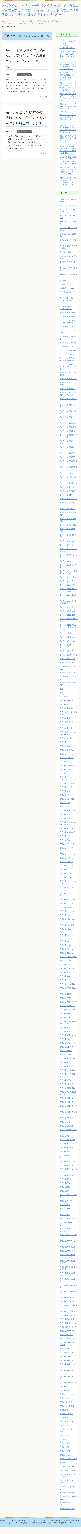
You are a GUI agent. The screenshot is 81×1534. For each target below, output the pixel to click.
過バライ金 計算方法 (67, 515)
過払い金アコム (66, 847)
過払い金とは (65, 922)
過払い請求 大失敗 (67, 725)
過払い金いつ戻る (66, 872)
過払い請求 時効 (66, 735)
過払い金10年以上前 (67, 835)
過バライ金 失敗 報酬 (68, 430)
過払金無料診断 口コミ (68, 1465)
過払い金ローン (66, 987)
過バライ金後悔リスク (68, 644)
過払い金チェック (66, 910)
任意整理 (63, 287)
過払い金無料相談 (66, 1105)
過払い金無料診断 (66, 1109)
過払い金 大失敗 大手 (68, 772)
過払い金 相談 (65, 813)
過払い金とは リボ (67, 932)
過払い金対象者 (66, 1057)
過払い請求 (64, 711)
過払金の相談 (65, 1458)
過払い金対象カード (67, 1050)
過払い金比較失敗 (66, 1091)
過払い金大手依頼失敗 (68, 1042)
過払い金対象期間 (66, 1054)
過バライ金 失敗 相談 (68, 434)
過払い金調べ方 (66, 1208)
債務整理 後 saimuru (67, 295)
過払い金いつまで (66, 868)
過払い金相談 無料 (67, 1132)
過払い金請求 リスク (67, 1254)
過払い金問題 (65, 1034)
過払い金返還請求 (66, 1367)
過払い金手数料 (66, 1061)
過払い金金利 (65, 1397)
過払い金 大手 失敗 (67, 776)
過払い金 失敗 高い (67, 794)
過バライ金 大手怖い (67, 395)
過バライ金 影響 (66, 480)
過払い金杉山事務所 (67, 1077)
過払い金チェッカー (67, 906)
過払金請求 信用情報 (67, 1499)
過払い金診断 (65, 1194)
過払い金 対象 (65, 798)
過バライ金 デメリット (68, 323)
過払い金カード (66, 880)
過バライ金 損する (24, 81)
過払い (62, 699)
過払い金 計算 (65, 821)
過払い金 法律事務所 (67, 806)
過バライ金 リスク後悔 (68, 349)
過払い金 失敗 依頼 (67, 790)
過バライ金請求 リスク (68, 658)
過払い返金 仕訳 (66, 745)
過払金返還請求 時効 (67, 1515)
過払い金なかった (66, 948)
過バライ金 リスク (67, 333)
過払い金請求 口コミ (67, 1258)
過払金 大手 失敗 (66, 1409)
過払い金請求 (65, 1221)
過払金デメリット (66, 1428)
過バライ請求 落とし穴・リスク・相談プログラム (68, 307)
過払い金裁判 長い (67, 1150)
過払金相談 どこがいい (68, 1473)
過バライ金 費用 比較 (68, 532)
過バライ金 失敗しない (68, 438)
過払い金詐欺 (65, 1198)
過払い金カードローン (68, 884)
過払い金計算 (65, 1158)
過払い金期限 (65, 1073)
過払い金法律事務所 (67, 1095)
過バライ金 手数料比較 (68, 490)
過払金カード (65, 1424)
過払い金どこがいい (67, 918)
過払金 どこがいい (67, 1401)
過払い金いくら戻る (67, 861)
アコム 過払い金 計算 (68, 212)
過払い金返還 (65, 1363)
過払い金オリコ (66, 876)
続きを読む (44, 103)
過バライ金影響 (66, 640)
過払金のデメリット (67, 1446)
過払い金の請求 (66, 971)
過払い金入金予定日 (67, 1016)
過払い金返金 (65, 1393)
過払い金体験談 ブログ (68, 1008)
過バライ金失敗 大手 (67, 618)
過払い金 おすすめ (67, 757)
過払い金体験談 (66, 1005)
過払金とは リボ (66, 1442)
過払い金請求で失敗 (67, 1338)
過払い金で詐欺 (66, 914)
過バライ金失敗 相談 (67, 622)
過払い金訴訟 (65, 1190)
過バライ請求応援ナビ (68, 319)
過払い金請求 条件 (67, 1308)
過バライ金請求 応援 (67, 665)
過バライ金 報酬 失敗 (68, 357)
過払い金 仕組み (66, 768)
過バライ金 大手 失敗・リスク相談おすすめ (68, 373)
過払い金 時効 (65, 802)
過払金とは (64, 1432)
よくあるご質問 (66, 259)
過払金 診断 (64, 1416)
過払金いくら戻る (66, 1420)
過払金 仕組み (65, 1405)
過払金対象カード (66, 1462)
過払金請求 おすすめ (67, 1477)
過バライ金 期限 (66, 502)
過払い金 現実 (65, 809)
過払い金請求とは (66, 1341)
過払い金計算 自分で (67, 1168)
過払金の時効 (65, 1454)
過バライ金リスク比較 (68, 584)
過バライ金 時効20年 (68, 498)
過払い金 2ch (65, 753)
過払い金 (63, 749)
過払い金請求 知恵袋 (67, 1318)
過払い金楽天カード (67, 1087)
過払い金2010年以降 (67, 839)
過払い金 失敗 (65, 780)
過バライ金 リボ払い (67, 353)
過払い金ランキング (67, 975)
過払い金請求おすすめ (68, 1330)
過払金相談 (64, 1469)
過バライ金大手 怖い (67, 592)
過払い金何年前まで (67, 1012)
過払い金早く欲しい (67, 1065)
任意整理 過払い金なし (68, 291)
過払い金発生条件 (66, 1125)
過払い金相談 (65, 1129)
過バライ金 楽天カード (68, 505)
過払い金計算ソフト (67, 1172)
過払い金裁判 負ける (67, 1146)
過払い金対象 (65, 1046)
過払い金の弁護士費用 (68, 963)
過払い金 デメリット (68, 760)
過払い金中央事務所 (67, 991)
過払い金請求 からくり (68, 1225)
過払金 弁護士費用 (67, 1413)
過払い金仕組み (66, 1001)
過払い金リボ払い (66, 983)
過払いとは (64, 703)
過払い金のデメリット (68, 956)
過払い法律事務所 (66, 707)
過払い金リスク (66, 979)
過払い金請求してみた (68, 1334)
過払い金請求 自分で (67, 1322)
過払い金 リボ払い (67, 764)
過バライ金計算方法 (67, 648)
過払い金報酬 (65, 1038)
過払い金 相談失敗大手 (68, 817)
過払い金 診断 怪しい (68, 825)
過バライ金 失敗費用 (67, 464)
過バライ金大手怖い (67, 614)
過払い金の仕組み (66, 960)
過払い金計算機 (66, 1186)
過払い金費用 (65, 1355)
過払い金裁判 (65, 1142)
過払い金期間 (65, 1069)
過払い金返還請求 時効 (68, 1389)
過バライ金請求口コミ (68, 679)
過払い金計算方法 (66, 1182)
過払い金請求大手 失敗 (68, 1345)
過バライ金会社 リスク (68, 588)
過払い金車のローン (67, 1359)
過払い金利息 (65, 1020)
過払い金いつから (66, 864)
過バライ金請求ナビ (67, 669)
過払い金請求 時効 (67, 1304)
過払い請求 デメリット (68, 715)
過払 (61, 695)
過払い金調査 (65, 1211)
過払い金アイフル (66, 843)
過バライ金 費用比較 (67, 548)
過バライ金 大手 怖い (68, 385)
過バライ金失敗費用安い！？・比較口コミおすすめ (68, 634)
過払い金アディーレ (67, 851)
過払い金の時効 (66, 967)
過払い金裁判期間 (66, 1154)
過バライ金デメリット (68, 552)
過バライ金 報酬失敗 (67, 361)
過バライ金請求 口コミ (68, 662)
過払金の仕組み (66, 1450)
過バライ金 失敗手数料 (68, 460)
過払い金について (66, 952)
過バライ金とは (66, 568)
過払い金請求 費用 (67, 1326)
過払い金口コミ (66, 1024)
